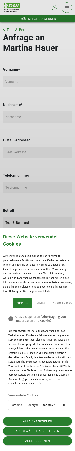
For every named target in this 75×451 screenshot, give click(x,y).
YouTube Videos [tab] (52, 303)
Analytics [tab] (12, 303)
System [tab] (30, 303)
